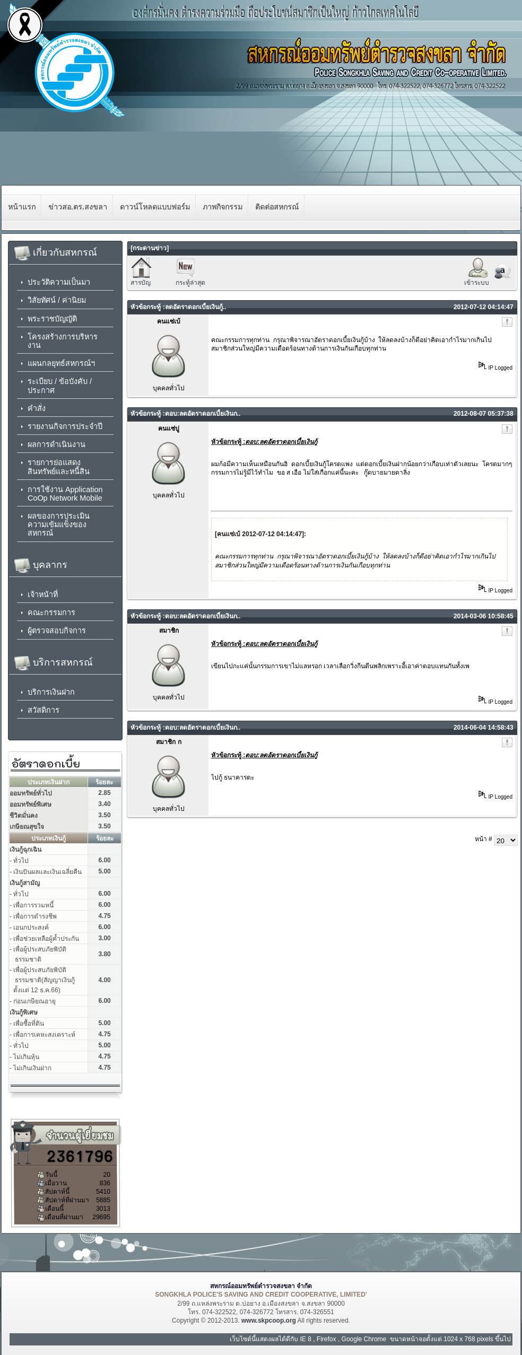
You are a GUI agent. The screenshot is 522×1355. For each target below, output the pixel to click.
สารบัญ (140, 282)
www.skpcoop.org (268, 1320)
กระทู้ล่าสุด (190, 282)
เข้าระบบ (476, 282)
